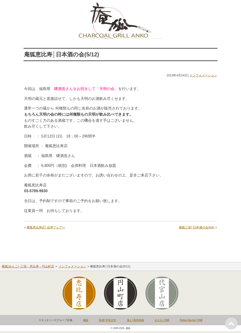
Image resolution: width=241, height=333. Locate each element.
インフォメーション (203, 75)
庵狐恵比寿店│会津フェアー (46, 227)
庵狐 (85, 320)
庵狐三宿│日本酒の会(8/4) (196, 227)
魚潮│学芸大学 (107, 320)
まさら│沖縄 (162, 320)
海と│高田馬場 (135, 320)
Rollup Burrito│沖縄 (191, 320)
